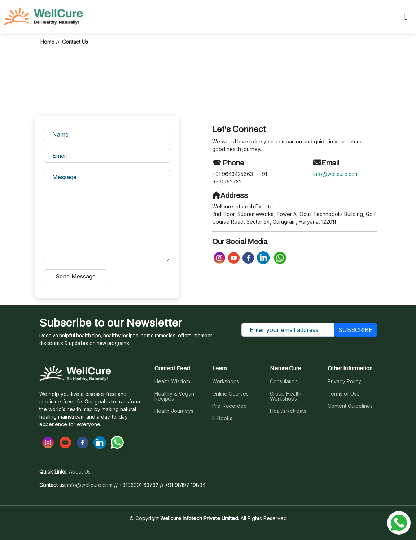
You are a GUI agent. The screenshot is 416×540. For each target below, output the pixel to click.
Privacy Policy (344, 381)
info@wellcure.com (336, 174)
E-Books (222, 418)
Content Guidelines (350, 406)
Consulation (284, 381)
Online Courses (230, 393)
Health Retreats (288, 411)
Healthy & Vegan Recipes (174, 396)
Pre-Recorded (229, 406)
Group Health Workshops (285, 396)
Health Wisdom (172, 381)
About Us (80, 471)
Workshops (225, 381)
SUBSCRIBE (355, 329)
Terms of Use (344, 393)
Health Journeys (173, 411)
